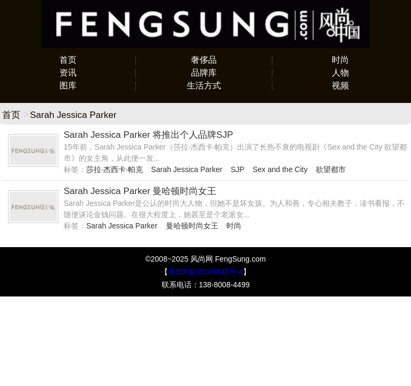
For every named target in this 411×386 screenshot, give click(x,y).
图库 (68, 85)
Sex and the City (280, 169)
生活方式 (204, 85)
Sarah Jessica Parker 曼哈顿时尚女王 (140, 191)
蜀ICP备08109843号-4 (205, 272)
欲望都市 (331, 169)
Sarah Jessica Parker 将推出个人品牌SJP (148, 135)
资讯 (68, 72)
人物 (340, 72)
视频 (340, 85)
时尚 (340, 59)
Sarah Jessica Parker (186, 169)
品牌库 (204, 72)
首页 (68, 59)
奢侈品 (204, 59)
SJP (237, 169)
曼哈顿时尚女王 (192, 225)
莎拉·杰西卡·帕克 (114, 169)
